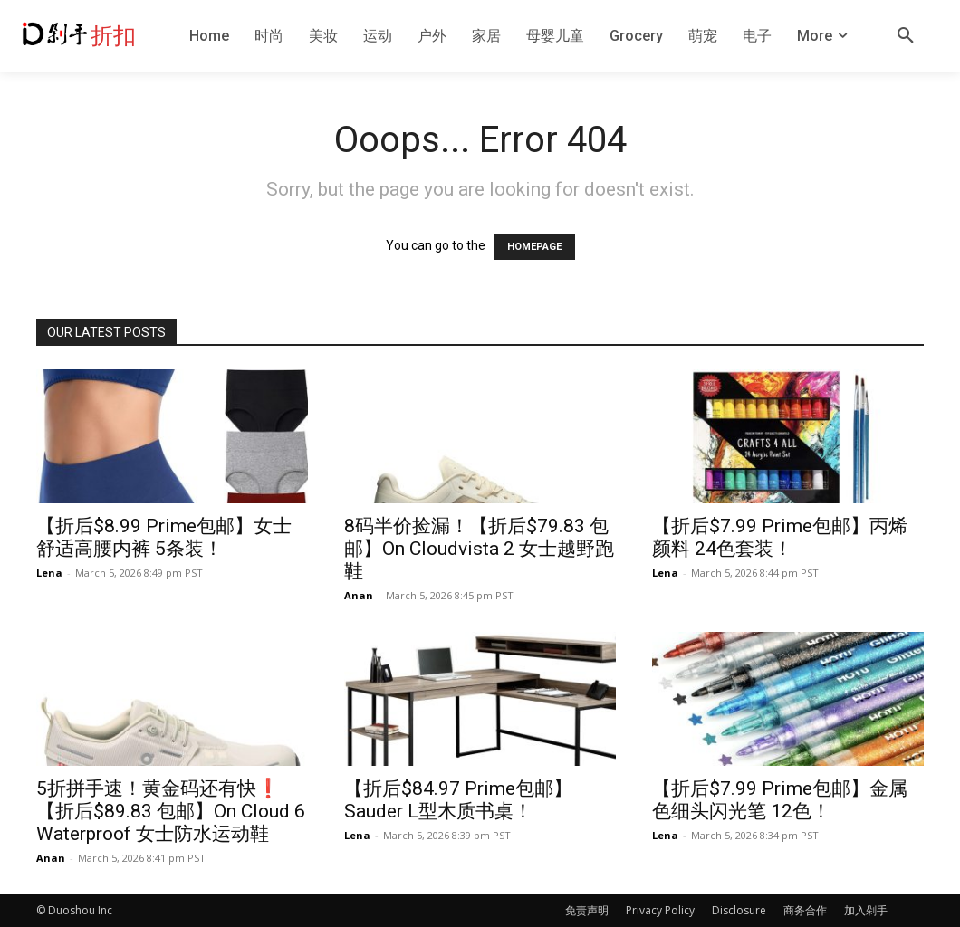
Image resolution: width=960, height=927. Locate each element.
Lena (49, 572)
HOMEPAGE (534, 247)
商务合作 (805, 910)
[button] (905, 36)
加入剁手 (866, 910)
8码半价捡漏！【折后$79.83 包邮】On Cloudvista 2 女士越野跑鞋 (479, 548)
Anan (358, 595)
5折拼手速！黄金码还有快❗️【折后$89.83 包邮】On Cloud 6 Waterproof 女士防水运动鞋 (170, 811)
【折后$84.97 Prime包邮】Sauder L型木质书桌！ (458, 800)
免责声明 (587, 910)
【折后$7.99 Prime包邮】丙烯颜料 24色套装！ (779, 537)
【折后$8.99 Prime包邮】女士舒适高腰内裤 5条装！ (164, 537)
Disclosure (739, 910)
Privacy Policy (660, 910)
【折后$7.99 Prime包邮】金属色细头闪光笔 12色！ (779, 800)
